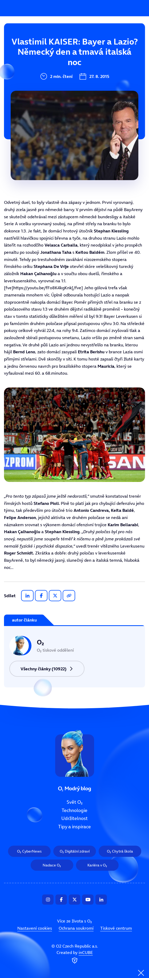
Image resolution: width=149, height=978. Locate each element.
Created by (75, 957)
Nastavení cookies (34, 928)
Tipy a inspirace (74, 826)
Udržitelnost (46, 85)
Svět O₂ (40, 50)
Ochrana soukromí (76, 928)
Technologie (45, 68)
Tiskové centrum (116, 928)
